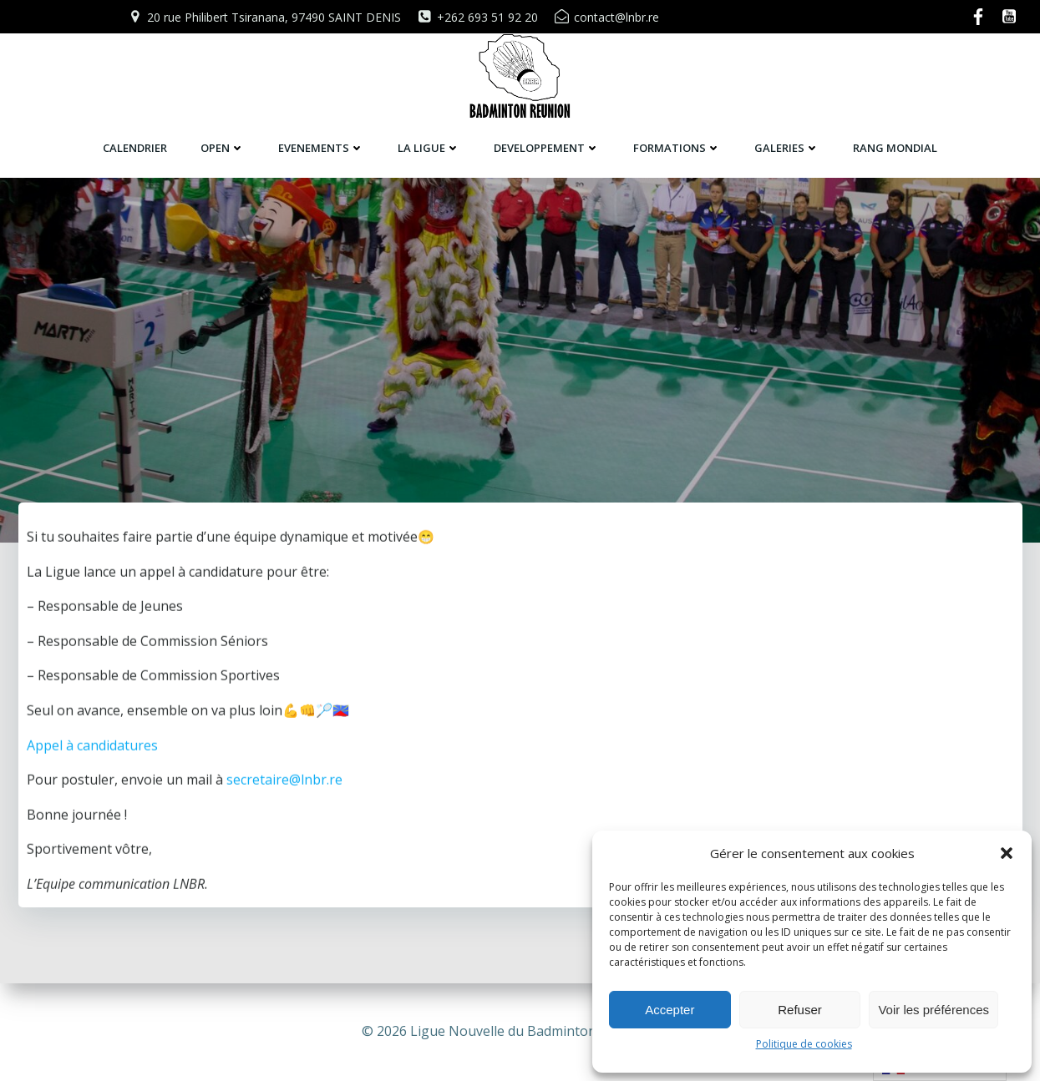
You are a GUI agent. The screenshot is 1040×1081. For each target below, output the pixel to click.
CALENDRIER (135, 147)
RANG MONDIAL (895, 147)
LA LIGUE (429, 147)
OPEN (222, 147)
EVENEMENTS (321, 147)
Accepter (669, 1010)
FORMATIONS (677, 147)
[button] (1006, 853)
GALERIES (786, 147)
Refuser (800, 1010)
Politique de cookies (804, 1044)
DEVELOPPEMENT (547, 147)
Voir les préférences (933, 1010)
